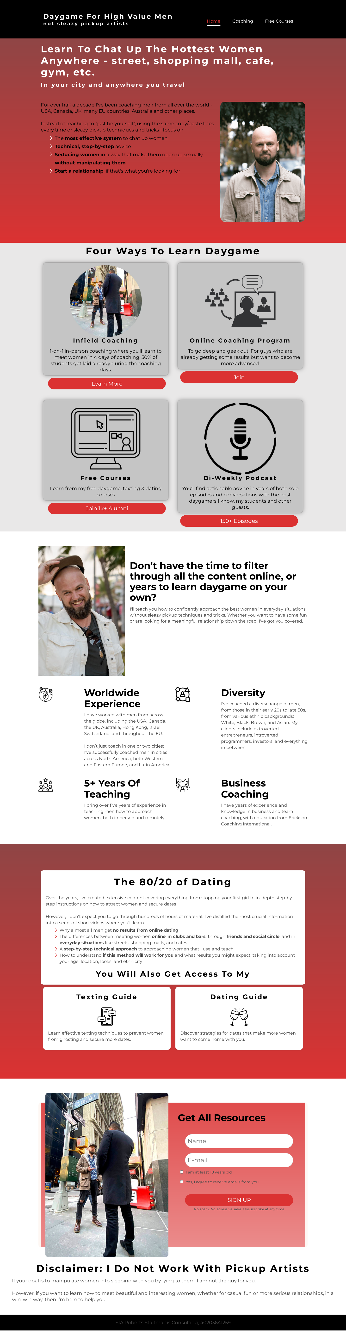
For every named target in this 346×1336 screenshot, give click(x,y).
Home (213, 21)
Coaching (242, 21)
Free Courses (279, 21)
